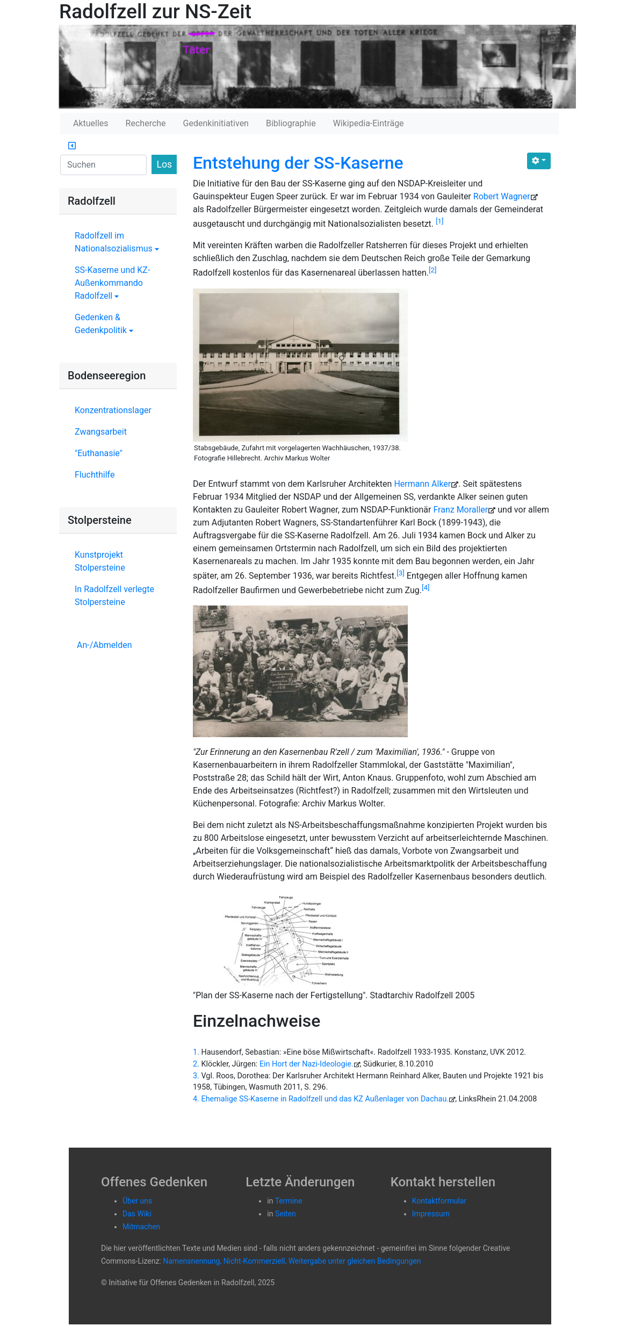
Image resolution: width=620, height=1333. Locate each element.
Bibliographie (291, 123)
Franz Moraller (460, 510)
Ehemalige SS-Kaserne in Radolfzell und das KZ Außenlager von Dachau (323, 1099)
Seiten (285, 1213)
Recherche (146, 123)
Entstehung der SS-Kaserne (298, 163)
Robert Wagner (501, 196)
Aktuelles (91, 123)
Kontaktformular (439, 1201)
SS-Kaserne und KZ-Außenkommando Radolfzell (112, 283)
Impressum (431, 1213)
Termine (288, 1201)
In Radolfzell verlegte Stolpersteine (114, 595)
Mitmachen (141, 1226)
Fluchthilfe (94, 475)
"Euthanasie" (98, 453)
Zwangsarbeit (101, 432)
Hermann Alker (422, 484)
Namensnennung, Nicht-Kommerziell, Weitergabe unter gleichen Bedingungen (292, 1261)
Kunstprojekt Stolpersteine (100, 561)
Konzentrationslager (113, 410)
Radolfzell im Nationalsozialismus (117, 242)
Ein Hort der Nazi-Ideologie (305, 1064)
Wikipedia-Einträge (368, 123)
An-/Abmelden (104, 645)
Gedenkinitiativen (216, 123)
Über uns (137, 1201)
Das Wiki (137, 1213)
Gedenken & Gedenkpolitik (104, 323)
